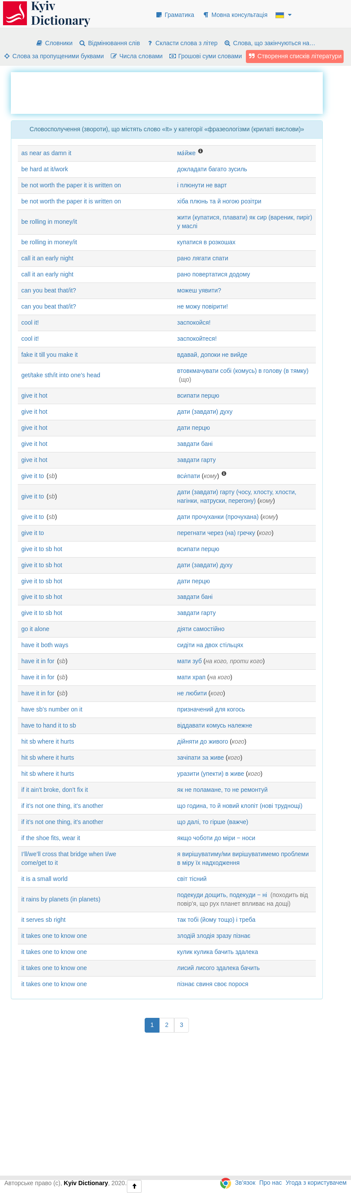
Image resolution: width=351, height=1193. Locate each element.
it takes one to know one (54, 935)
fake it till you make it (49, 354)
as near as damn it (46, 153)
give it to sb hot (41, 548)
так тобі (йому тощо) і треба (216, 919)
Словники (54, 43)
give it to (32, 475)
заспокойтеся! (197, 338)
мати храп (191, 677)
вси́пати (188, 475)
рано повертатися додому (213, 274)
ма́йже (186, 153)
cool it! (30, 322)
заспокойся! (194, 322)
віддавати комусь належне (214, 725)
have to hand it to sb (48, 725)
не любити (192, 693)
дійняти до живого (202, 741)
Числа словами (136, 56)
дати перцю (193, 427)
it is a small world (44, 878)
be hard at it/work (44, 169)
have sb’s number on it (52, 709)
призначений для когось (211, 709)
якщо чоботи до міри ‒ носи (216, 837)
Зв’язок (245, 1182)
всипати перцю (198, 395)
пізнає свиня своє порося (212, 983)
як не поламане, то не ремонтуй (222, 789)
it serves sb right (43, 919)
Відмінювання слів (109, 43)
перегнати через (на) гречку (216, 532)
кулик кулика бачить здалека (217, 951)
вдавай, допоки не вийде (212, 354)
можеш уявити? (199, 290)
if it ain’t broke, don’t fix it (54, 789)
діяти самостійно (201, 628)
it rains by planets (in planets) (60, 899)
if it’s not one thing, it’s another (62, 805)
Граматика (174, 14)
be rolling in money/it (49, 221)
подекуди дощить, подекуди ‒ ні (222, 894)
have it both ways (44, 644)
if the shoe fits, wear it (50, 837)
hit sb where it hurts (47, 741)
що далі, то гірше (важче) (212, 821)
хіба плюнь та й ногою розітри (219, 201)
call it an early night (47, 258)
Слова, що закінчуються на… (269, 43)
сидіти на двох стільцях (210, 644)
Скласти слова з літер (182, 43)
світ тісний (192, 878)
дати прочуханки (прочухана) (218, 516)
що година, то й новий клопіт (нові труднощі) (239, 805)
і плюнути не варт (202, 185)
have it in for (37, 661)
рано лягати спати (202, 258)
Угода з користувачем (316, 1182)
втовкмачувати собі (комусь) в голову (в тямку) (242, 370)
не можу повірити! (202, 306)
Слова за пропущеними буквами (53, 56)
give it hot (34, 395)
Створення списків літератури (295, 56)
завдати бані (195, 443)
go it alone (35, 628)
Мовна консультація (235, 14)
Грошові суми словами (205, 56)
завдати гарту (196, 459)
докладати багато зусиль (212, 169)
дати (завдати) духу (205, 411)
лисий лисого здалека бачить (218, 967)
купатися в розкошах (206, 242)
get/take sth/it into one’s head (60, 375)
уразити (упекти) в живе (210, 773)
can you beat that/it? (48, 290)
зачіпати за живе (200, 757)
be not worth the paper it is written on (71, 185)
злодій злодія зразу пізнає (214, 935)
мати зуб (189, 661)
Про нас (270, 1182)
